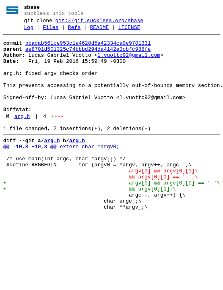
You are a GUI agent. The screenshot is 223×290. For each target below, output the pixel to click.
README (99, 31)
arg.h (22, 135)
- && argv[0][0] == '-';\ (100, 205)
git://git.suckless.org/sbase (99, 23)
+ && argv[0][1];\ (89, 220)
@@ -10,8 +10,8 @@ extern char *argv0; (61, 169)
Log (28, 31)
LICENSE (129, 31)
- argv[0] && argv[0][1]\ (100, 198)
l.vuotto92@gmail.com (128, 62)
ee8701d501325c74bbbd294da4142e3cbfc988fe (88, 55)
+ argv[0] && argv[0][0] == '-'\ (111, 213)
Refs (74, 31)
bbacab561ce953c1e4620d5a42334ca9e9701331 (88, 48)
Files (50, 31)
